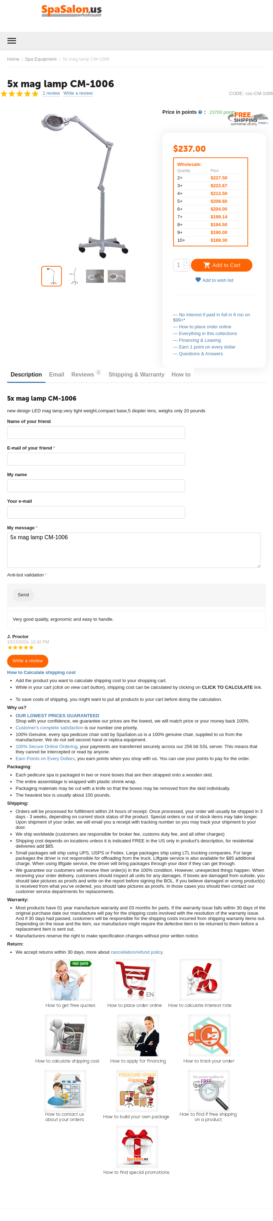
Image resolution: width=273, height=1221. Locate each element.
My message (20, 527)
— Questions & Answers (198, 353)
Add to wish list (214, 280)
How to (181, 375)
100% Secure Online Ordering (46, 746)
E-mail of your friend (29, 448)
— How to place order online (202, 326)
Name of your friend (29, 421)
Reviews (86, 373)
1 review (51, 93)
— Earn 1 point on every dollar (204, 347)
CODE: (236, 93)
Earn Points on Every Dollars (45, 758)
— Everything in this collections (205, 333)
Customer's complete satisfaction (49, 727)
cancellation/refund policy (136, 952)
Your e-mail (19, 501)
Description (26, 375)
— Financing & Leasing (197, 340)
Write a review (77, 93)
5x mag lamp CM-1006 (134, 550)
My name (17, 474)
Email (56, 375)
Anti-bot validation (25, 575)
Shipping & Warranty (136, 375)
